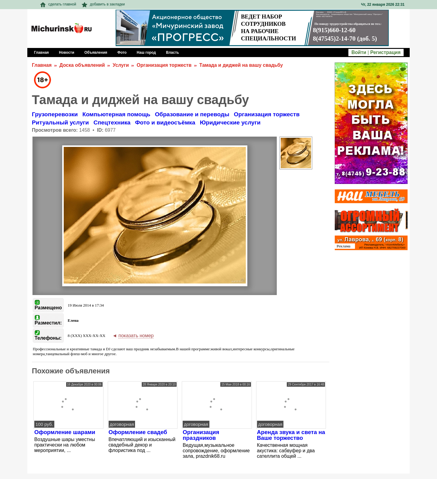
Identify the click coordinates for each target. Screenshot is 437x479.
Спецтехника (111, 122)
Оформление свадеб (138, 432)
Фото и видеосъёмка (165, 122)
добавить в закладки (103, 4)
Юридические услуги (230, 122)
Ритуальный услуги (60, 122)
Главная (42, 65)
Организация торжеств (164, 65)
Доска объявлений (82, 65)
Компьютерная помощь (116, 114)
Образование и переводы (192, 114)
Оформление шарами (64, 432)
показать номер (136, 335)
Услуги (121, 65)
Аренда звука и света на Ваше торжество (291, 435)
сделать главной (58, 4)
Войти (358, 52)
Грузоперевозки (55, 114)
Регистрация (385, 52)
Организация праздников (201, 435)
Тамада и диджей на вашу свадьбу (241, 65)
